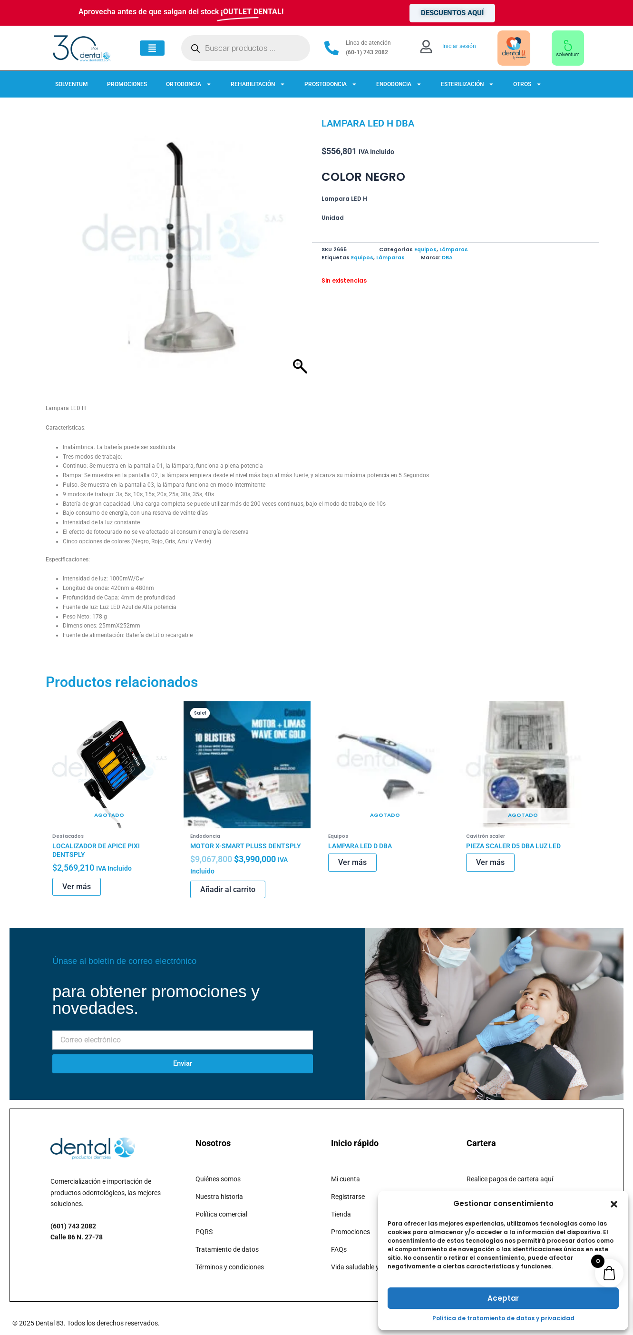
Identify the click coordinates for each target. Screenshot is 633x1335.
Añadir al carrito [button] (227, 890)
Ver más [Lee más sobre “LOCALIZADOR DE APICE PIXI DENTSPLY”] (76, 888)
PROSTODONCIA (330, 84)
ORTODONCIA (189, 84)
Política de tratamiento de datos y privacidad (503, 1318)
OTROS (527, 84)
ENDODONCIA (399, 84)
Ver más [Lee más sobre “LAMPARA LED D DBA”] (352, 863)
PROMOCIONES (127, 84)
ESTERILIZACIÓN (467, 84)
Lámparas (453, 249)
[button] (614, 1204)
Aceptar (503, 1298)
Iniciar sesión (459, 46)
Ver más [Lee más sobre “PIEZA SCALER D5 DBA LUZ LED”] (490, 863)
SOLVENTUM (71, 84)
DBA (447, 257)
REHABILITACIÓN (258, 84)
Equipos (425, 249)
